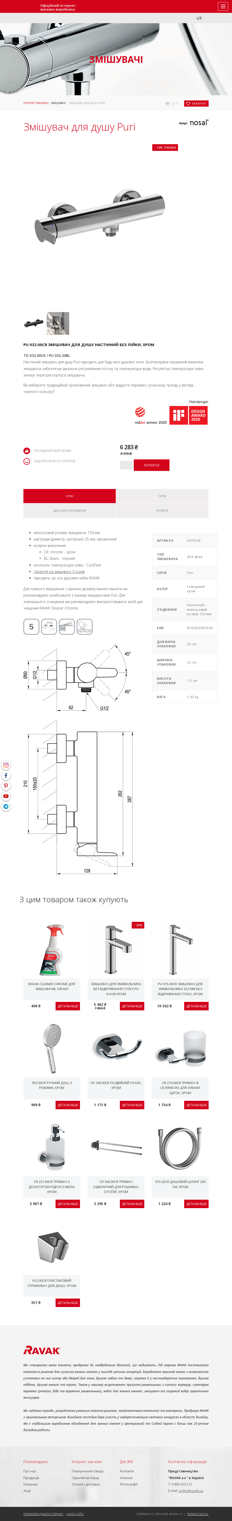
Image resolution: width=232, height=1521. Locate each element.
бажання (199, 103)
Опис (70, 496)
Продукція (31, 1477)
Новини (126, 1477)
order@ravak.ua (191, 1490)
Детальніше (68, 1006)
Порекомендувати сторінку (43, 1514)
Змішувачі (58, 103)
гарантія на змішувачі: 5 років (59, 571)
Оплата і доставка (86, 1484)
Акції (27, 1490)
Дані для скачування (69, 510)
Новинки (30, 1484)
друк (175, 103)
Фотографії (128, 1484)
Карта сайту (75, 1514)
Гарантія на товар (85, 1477)
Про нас (29, 1471)
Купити (162, 510)
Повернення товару (88, 1471)
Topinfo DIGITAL (198, 1514)
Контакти (127, 1471)
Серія (162, 496)
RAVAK (19, 6)
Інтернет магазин (36, 103)
